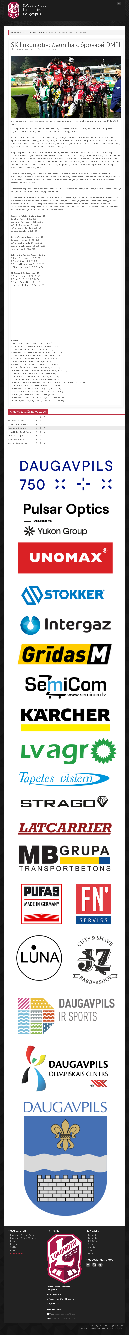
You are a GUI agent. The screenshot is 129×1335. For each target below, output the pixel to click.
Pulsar (13, 1241)
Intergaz (14, 1244)
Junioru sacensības (36, 32)
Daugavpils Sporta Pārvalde (23, 1238)
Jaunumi (92, 1235)
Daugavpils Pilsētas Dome (22, 1235)
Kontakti (92, 1253)
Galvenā (17, 32)
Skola (90, 1244)
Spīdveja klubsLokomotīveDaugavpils (34, 9)
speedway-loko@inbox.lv (66, 1314)
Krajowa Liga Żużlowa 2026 (28, 411)
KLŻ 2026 (92, 1241)
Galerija (91, 1247)
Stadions (92, 1250)
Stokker (13, 1247)
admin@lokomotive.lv (64, 1318)
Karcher (13, 1250)
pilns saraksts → (18, 1253)
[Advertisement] (70, 314)
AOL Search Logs (117, 1328)
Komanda (92, 1238)
